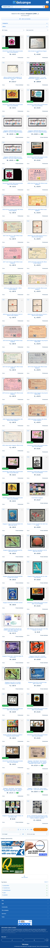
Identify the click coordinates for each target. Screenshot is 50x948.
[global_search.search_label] (29, 6)
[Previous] (9, 829)
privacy (46, 946)
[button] (43, 7)
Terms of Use (40, 946)
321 (31, 829)
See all (46, 882)
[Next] (40, 829)
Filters (4, 26)
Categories (5, 23)
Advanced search (25, 9)
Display (4, 30)
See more (3, 936)
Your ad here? (24, 877)
